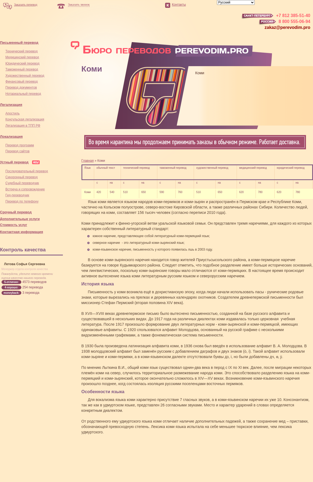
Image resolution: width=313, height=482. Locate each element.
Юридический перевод (22, 63)
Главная (87, 161)
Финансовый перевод (21, 81)
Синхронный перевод (21, 177)
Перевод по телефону (22, 201)
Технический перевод (21, 51)
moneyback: (11, 292)
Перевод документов (21, 87)
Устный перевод (14, 162)
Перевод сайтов (17, 151)
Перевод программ (19, 145)
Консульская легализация (24, 119)
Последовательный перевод (26, 171)
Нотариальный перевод (23, 94)
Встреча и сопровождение (25, 189)
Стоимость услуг (13, 225)
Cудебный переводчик (22, 183)
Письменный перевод (19, 43)
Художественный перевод (24, 75)
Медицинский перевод (22, 57)
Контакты (179, 4)
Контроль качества (23, 249)
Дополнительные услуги (20, 219)
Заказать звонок (79, 4)
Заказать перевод (25, 4)
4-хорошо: (11, 287)
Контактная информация (21, 232)
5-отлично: (11, 282)
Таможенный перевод (21, 69)
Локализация (11, 136)
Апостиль (12, 113)
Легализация (11, 105)
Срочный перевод (16, 212)
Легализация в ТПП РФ (22, 125)
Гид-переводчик (17, 195)
